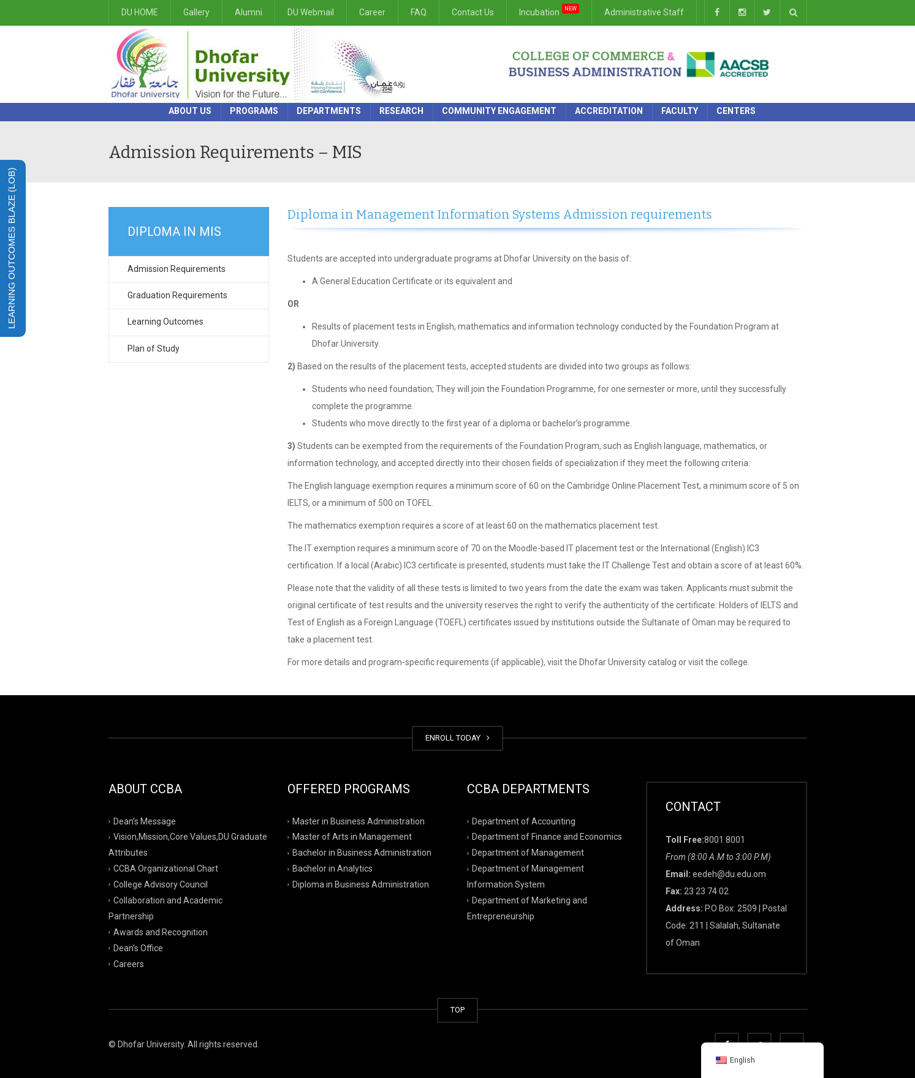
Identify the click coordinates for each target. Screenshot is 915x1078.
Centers (736, 111)
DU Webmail (310, 12)
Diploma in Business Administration (360, 884)
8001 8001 (724, 840)
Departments (329, 111)
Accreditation (609, 111)
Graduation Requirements (177, 295)
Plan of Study (153, 348)
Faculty (679, 111)
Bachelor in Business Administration (361, 853)
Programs (254, 111)
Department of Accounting (523, 821)
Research (401, 111)
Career (372, 12)
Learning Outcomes (165, 321)
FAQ (419, 12)
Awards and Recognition (160, 932)
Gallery (196, 12)
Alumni (248, 12)
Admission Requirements (176, 269)
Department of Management (528, 853)
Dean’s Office (138, 947)
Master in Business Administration (358, 821)
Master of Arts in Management (352, 837)
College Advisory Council (160, 884)
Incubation (549, 10)
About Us (190, 111)
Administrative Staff (644, 12)
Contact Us (473, 12)
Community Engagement (499, 111)
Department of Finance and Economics (547, 837)
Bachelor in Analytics (332, 868)
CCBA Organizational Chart (165, 868)
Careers (128, 963)
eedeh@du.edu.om (729, 874)
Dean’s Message (144, 821)
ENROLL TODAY (457, 737)
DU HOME (139, 12)
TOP (457, 1009)
